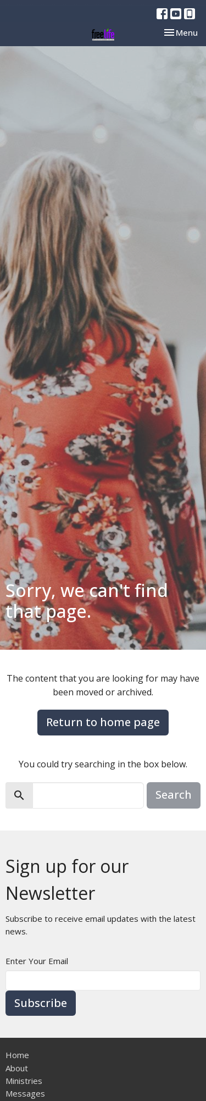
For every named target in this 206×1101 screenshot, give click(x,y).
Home (17, 1054)
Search (173, 794)
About (16, 1068)
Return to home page (103, 722)
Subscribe (40, 1002)
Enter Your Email (36, 960)
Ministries (23, 1080)
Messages (25, 1093)
